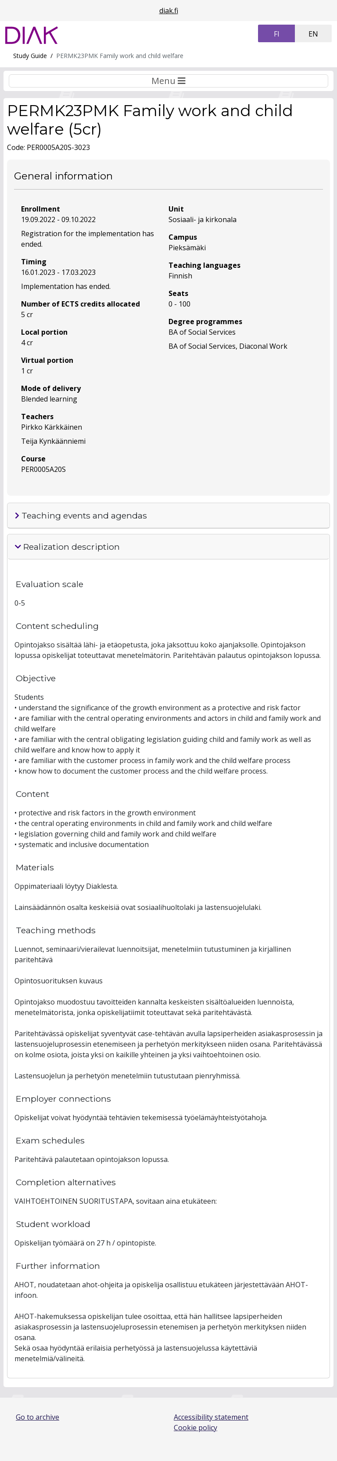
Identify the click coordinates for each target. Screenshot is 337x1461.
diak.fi (168, 10)
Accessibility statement (211, 1417)
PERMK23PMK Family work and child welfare (119, 55)
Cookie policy (195, 1427)
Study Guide (30, 55)
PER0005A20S (43, 469)
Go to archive (37, 1417)
